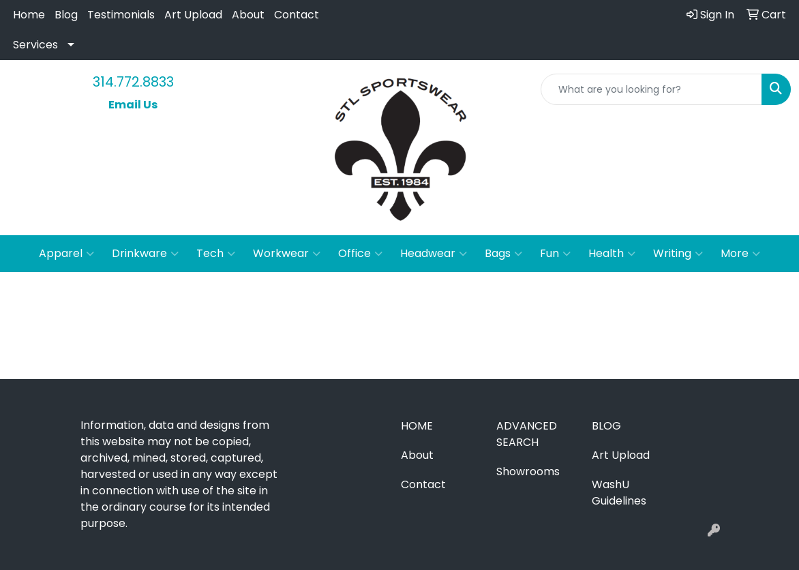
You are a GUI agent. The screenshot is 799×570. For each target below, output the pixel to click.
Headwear (433, 253)
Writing (678, 253)
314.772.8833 (133, 81)
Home (29, 14)
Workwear (286, 253)
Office (360, 253)
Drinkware (145, 253)
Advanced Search (526, 434)
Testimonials (121, 14)
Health (611, 253)
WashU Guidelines (619, 493)
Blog (66, 14)
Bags (503, 253)
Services (35, 44)
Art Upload (193, 14)
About (248, 14)
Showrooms (528, 471)
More (740, 253)
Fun (555, 253)
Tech (215, 253)
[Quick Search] (651, 89)
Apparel (66, 253)
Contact (296, 14)
